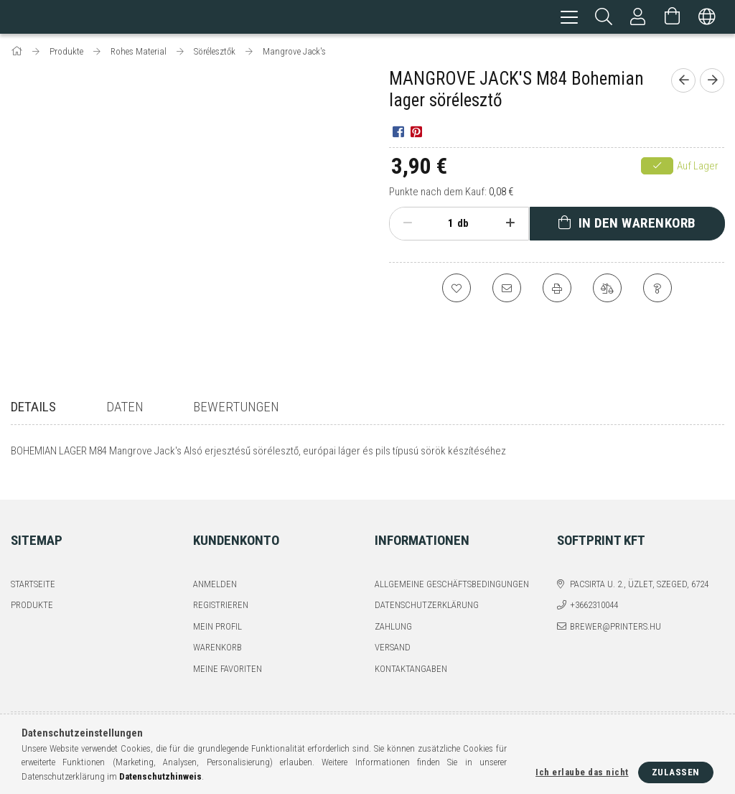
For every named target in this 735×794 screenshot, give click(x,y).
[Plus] (510, 225)
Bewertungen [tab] (236, 409)
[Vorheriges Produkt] (683, 82)
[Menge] (443, 225)
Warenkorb (217, 637)
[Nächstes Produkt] (712, 82)
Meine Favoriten (227, 658)
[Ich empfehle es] (506, 290)
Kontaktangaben (411, 658)
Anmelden (215, 574)
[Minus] (407, 225)
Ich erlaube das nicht (582, 772)
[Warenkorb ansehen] (672, 18)
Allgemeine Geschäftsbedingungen (452, 574)
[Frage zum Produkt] (657, 290)
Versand (393, 637)
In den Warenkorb (637, 225)
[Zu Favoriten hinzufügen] (456, 290)
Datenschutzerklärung (427, 595)
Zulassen (676, 772)
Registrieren (220, 595)
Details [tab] (33, 409)
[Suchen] (603, 18)
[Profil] (638, 18)
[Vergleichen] (607, 290)
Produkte (32, 595)
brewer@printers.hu (615, 616)
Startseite (33, 574)
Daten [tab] (125, 409)
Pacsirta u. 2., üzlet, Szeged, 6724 (639, 574)
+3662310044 (594, 595)
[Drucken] (557, 290)
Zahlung (393, 616)
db (463, 225)
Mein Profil (217, 616)
